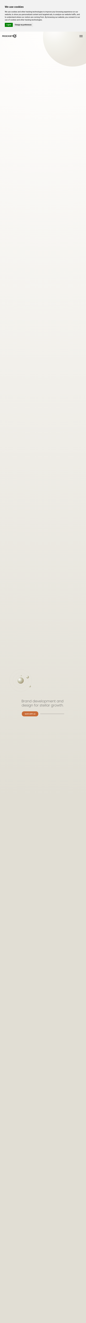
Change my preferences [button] (23, 25)
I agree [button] (8, 25)
